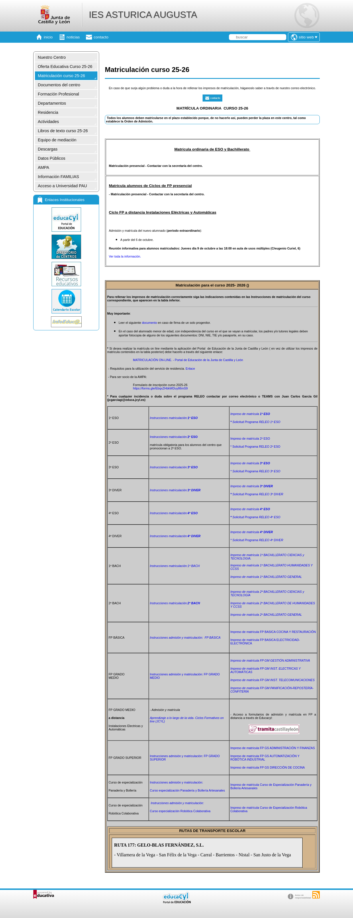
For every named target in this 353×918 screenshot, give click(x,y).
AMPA (43, 167)
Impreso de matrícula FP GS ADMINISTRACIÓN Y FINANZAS (272, 748)
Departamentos (52, 103)
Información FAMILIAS (58, 176)
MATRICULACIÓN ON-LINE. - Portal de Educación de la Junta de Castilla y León (188, 360)
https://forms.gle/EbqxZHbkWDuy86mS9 (160, 388)
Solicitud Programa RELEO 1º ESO (255, 422)
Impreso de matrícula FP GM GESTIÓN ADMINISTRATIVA (270, 660)
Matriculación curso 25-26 (61, 75)
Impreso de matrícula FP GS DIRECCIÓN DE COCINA (267, 767)
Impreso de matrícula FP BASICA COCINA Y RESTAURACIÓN (273, 632)
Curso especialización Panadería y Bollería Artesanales (187, 790)
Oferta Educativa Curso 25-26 (65, 66)
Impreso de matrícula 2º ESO (250, 438)
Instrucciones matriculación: (174, 418)
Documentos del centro (59, 85)
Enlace (190, 368)
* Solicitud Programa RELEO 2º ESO (255, 446)
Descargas (48, 149)
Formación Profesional (58, 94)
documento (150, 322)
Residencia (48, 112)
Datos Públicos (51, 158)
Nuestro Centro (52, 57)
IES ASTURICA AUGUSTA (143, 14)
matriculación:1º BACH (175, 566)
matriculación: (174, 467)
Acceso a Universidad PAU (62, 186)
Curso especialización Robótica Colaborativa (180, 811)
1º (262, 555)
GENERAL (266, 614)
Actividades (48, 121)
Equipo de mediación (57, 140)
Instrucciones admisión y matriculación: (177, 782)
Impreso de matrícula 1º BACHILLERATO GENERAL (266, 576)
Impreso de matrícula (250, 414)
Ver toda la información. (125, 256)
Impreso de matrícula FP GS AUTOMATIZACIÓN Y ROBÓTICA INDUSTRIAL (264, 757)
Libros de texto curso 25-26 (63, 130)
